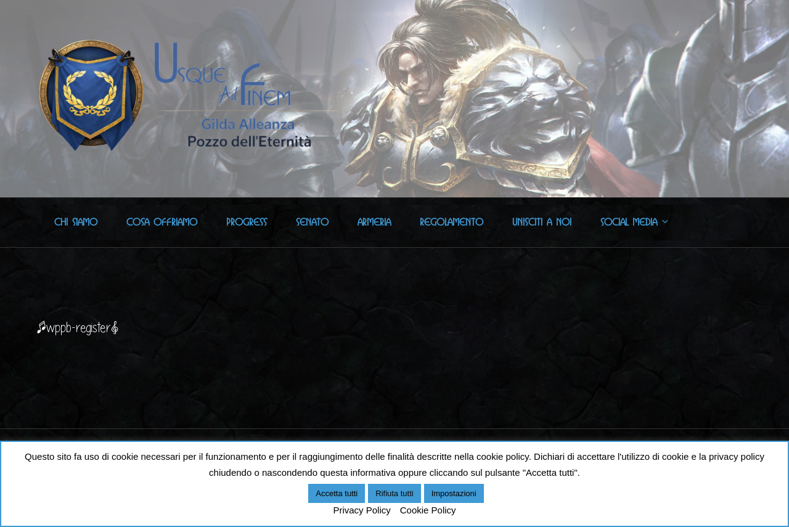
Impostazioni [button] (453, 493)
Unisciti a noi (541, 222)
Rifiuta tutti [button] (394, 493)
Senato (312, 222)
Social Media (635, 222)
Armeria (374, 222)
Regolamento (451, 222)
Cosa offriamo (161, 222)
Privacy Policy (361, 510)
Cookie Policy (428, 510)
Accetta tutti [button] (337, 493)
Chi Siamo (75, 222)
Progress (246, 222)
